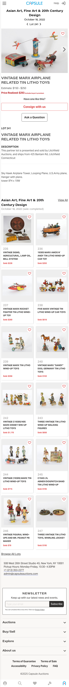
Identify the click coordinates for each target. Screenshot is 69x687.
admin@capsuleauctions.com (21, 573)
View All (63, 200)
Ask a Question (34, 117)
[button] (4, 3)
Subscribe (56, 604)
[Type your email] (27, 604)
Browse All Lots (11, 554)
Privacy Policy (39, 610)
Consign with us (34, 107)
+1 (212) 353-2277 (14, 570)
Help (56, 3)
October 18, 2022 (34, 19)
